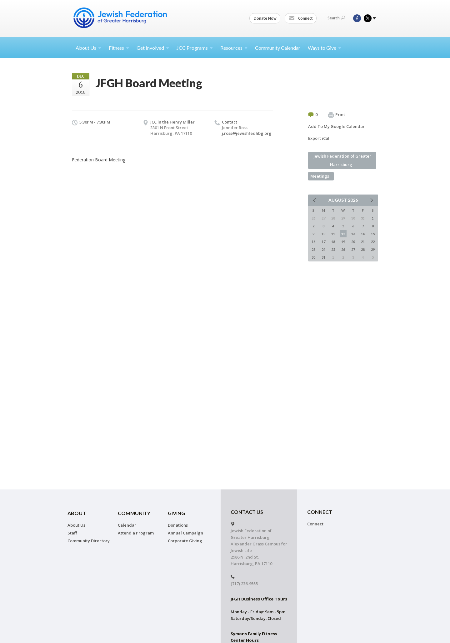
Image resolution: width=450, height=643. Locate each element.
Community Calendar (277, 48)
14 (363, 234)
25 (333, 249)
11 (333, 234)
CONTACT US (247, 512)
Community (134, 513)
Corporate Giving (185, 541)
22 (373, 242)
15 (373, 234)
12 (343, 234)
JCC (195, 48)
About (88, 48)
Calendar (127, 525)
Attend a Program (136, 533)
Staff (72, 533)
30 (313, 257)
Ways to (324, 48)
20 (353, 242)
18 (333, 242)
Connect (301, 18)
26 (343, 249)
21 (363, 242)
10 (323, 234)
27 (353, 249)
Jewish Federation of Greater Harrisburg (342, 160)
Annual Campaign (185, 533)
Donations (178, 525)
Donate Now (265, 18)
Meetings (319, 176)
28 (363, 249)
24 (323, 249)
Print (336, 115)
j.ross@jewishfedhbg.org (247, 133)
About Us (76, 525)
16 (313, 242)
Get (153, 48)
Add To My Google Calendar (336, 126)
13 (353, 234)
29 (373, 249)
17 (323, 242)
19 (343, 242)
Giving (176, 513)
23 (313, 249)
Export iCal (318, 138)
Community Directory (89, 541)
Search (336, 18)
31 (323, 257)
